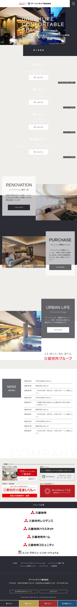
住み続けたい (67, 603)
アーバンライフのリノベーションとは (33, 563)
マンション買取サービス (28, 566)
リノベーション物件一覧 (56, 563)
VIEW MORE (19, 207)
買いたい (28, 603)
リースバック (43, 566)
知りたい (9, 603)
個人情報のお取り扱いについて (23, 591)
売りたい (48, 603)
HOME (15, 563)
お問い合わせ (53, 591)
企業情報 (54, 566)
